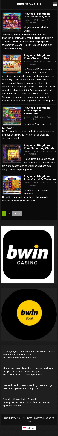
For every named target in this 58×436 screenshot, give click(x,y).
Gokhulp (7, 399)
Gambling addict (24, 368)
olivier (42, 20)
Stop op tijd (30, 402)
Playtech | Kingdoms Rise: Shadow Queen (37, 15)
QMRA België (44, 402)
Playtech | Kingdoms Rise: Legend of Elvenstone (37, 110)
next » (17, 213)
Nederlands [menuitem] (31, 428)
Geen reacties (30, 22)
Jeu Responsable (33, 374)
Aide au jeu (8, 368)
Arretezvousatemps (12, 374)
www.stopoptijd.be (27, 388)
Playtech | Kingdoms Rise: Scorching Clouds (39, 147)
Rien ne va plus (29, 4)
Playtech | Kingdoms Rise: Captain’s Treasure (40, 178)
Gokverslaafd (19, 399)
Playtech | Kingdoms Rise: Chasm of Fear (37, 57)
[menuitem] (29, 428)
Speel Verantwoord (12, 405)
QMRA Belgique (31, 371)
